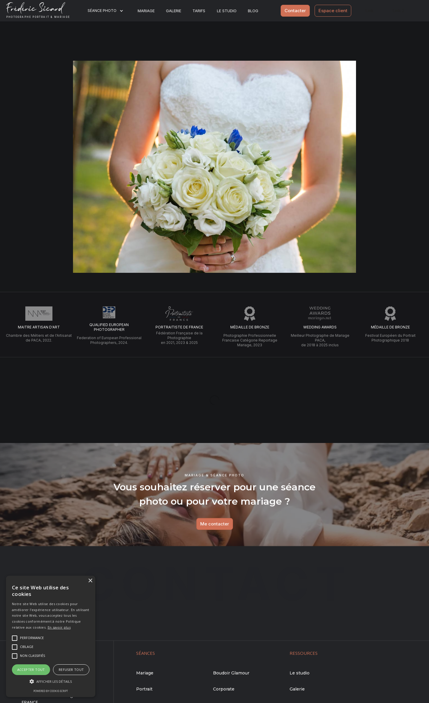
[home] (43, 10)
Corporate (223, 689)
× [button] (90, 581)
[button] (109, 10)
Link (369, 10)
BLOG (253, 10)
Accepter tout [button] (31, 669)
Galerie (173, 10)
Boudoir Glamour (231, 673)
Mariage (146, 10)
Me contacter (214, 526)
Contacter (295, 10)
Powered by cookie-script (50, 691)
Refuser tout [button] (71, 669)
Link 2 (398, 10)
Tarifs (198, 10)
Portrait (144, 689)
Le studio (227, 10)
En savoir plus (59, 627)
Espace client (332, 10)
